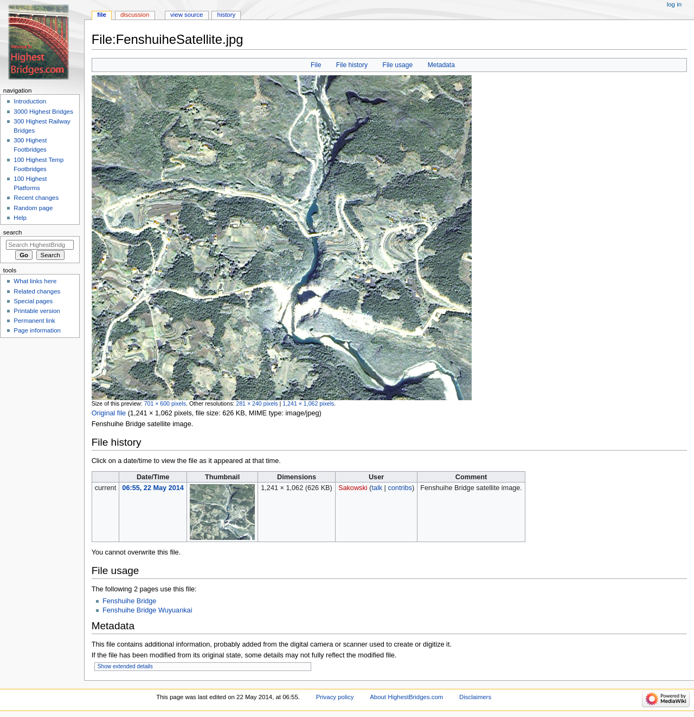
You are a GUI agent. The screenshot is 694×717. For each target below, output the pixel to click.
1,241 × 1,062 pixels (308, 403)
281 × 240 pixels (257, 403)
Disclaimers (475, 697)
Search (12, 232)
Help (20, 217)
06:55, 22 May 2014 (153, 488)
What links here (35, 281)
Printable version (37, 311)
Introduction (30, 101)
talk (376, 488)
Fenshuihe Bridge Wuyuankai (147, 610)
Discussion (134, 14)
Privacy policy (335, 697)
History (226, 14)
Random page (33, 208)
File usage (398, 65)
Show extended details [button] (125, 666)
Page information (37, 330)
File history (352, 65)
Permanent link (34, 320)
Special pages (33, 301)
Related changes (37, 291)
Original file (109, 413)
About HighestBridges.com (406, 697)
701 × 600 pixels (165, 403)
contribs (400, 488)
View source (186, 14)
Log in (674, 4)
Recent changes (36, 197)
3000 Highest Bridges (43, 111)
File (316, 65)
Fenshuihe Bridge (129, 601)
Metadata (441, 65)
